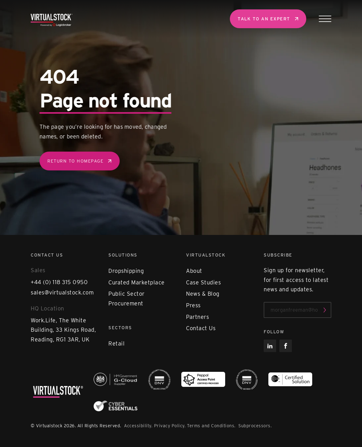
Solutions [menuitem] (122, 254)
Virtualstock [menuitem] (205, 254)
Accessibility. (138, 425)
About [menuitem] (194, 271)
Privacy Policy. (170, 425)
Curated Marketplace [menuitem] (136, 282)
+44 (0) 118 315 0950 (59, 282)
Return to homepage (81, 161)
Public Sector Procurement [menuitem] (126, 298)
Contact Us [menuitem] (200, 328)
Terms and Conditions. (212, 425)
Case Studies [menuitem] (203, 282)
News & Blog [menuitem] (203, 293)
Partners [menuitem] (197, 317)
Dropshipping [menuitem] (126, 271)
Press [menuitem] (193, 305)
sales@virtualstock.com (62, 292)
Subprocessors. (255, 425)
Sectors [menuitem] (120, 327)
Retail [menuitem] (116, 343)
